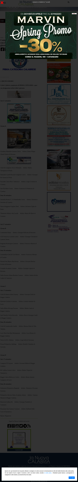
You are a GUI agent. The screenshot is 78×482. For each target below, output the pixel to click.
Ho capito (71, 477)
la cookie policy (48, 472)
